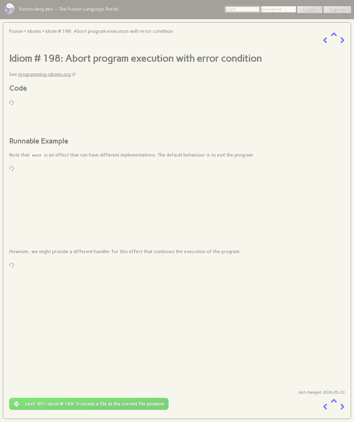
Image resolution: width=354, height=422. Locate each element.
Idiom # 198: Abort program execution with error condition (109, 31)
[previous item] (325, 40)
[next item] (342, 40)
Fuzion (16, 31)
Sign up (337, 9)
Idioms (34, 31)
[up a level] (334, 34)
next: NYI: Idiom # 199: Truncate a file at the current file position (89, 404)
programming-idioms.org (44, 74)
